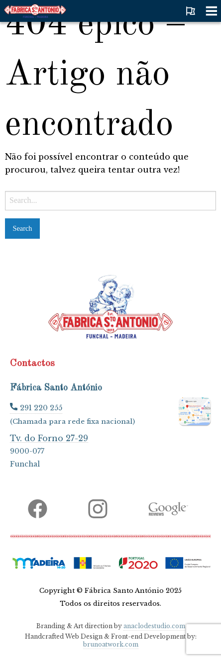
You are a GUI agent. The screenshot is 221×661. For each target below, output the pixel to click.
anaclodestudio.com (154, 626)
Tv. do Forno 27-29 (49, 438)
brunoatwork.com (110, 644)
